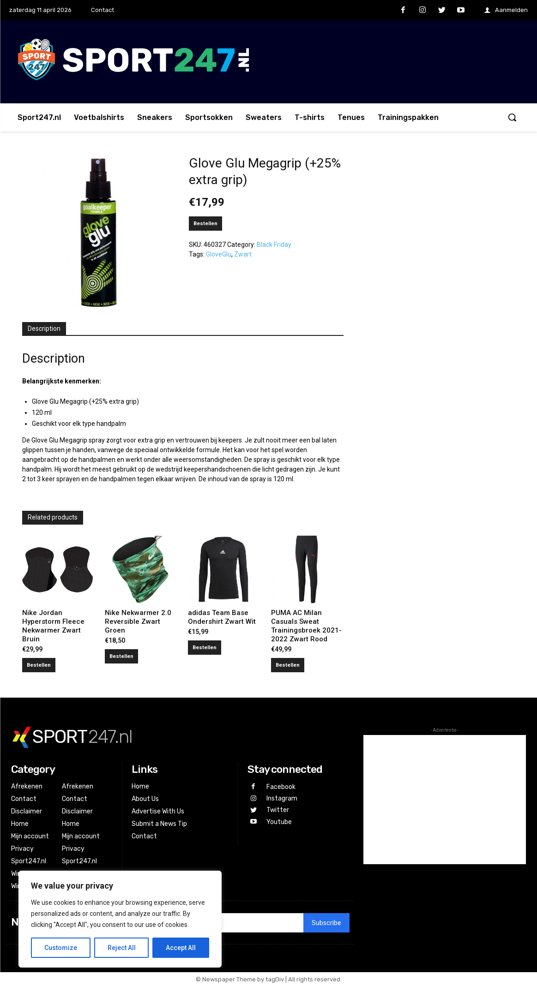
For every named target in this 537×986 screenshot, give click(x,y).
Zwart (243, 254)
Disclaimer (26, 811)
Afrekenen (26, 786)
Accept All (181, 947)
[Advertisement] (444, 799)
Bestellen (205, 224)
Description (44, 328)
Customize (60, 947)
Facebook (281, 787)
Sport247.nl (28, 861)
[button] (512, 117)
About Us (145, 799)
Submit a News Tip (159, 824)
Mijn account (30, 836)
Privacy (22, 849)
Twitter (277, 810)
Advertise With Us (158, 811)
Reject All (122, 947)
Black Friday (274, 244)
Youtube (279, 822)
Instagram (281, 798)
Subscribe (326, 923)
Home (20, 824)
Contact (23, 799)
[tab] (44, 329)
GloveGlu (218, 254)
